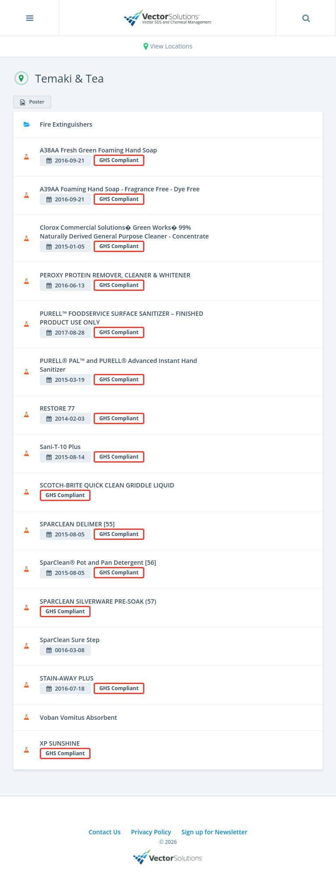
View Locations (168, 46)
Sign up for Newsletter (215, 832)
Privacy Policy (151, 832)
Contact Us (104, 832)
